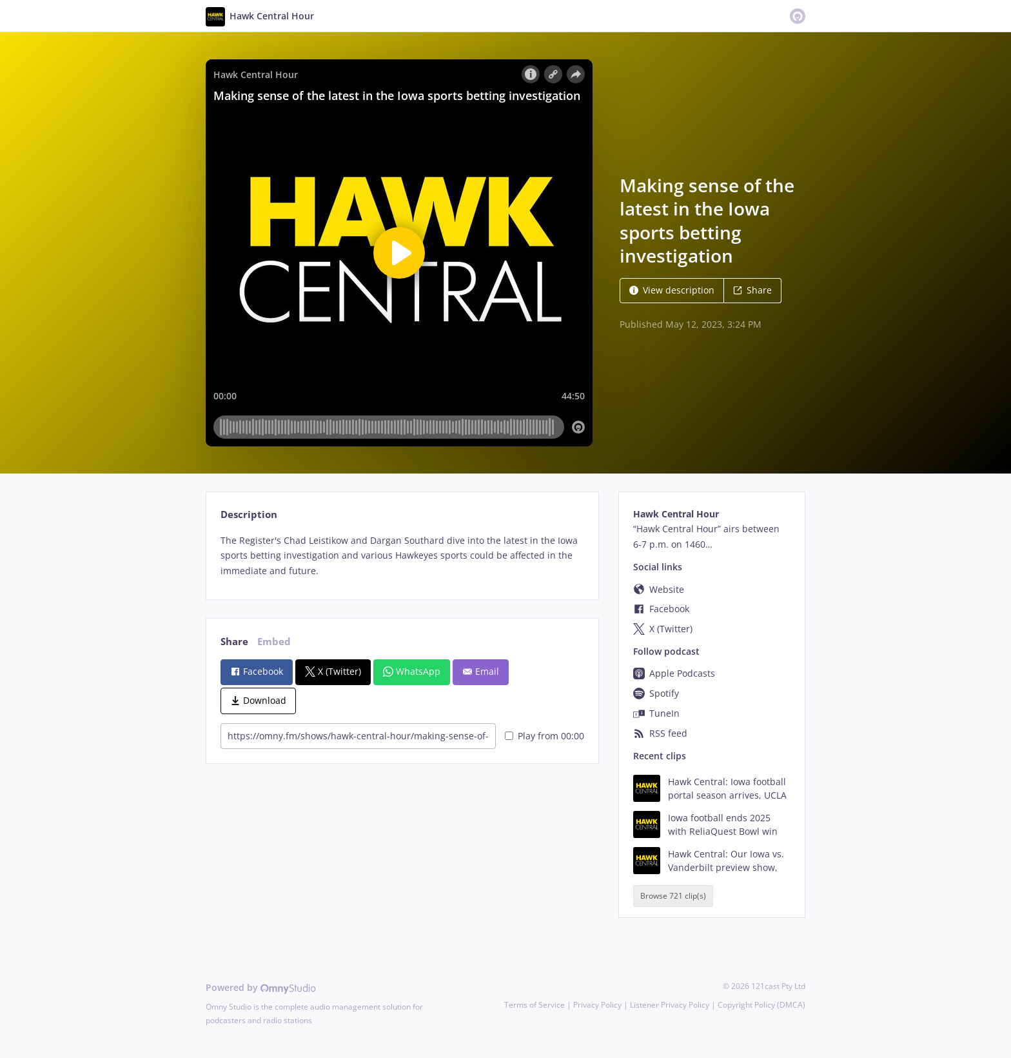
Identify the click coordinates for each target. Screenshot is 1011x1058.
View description (671, 290)
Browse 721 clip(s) (673, 895)
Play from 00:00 (544, 736)
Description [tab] (249, 514)
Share (752, 290)
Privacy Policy (597, 1004)
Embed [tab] (274, 641)
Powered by (261, 987)
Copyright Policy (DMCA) (761, 1004)
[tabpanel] (402, 556)
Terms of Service (534, 1004)
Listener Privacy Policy (669, 1004)
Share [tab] (234, 641)
